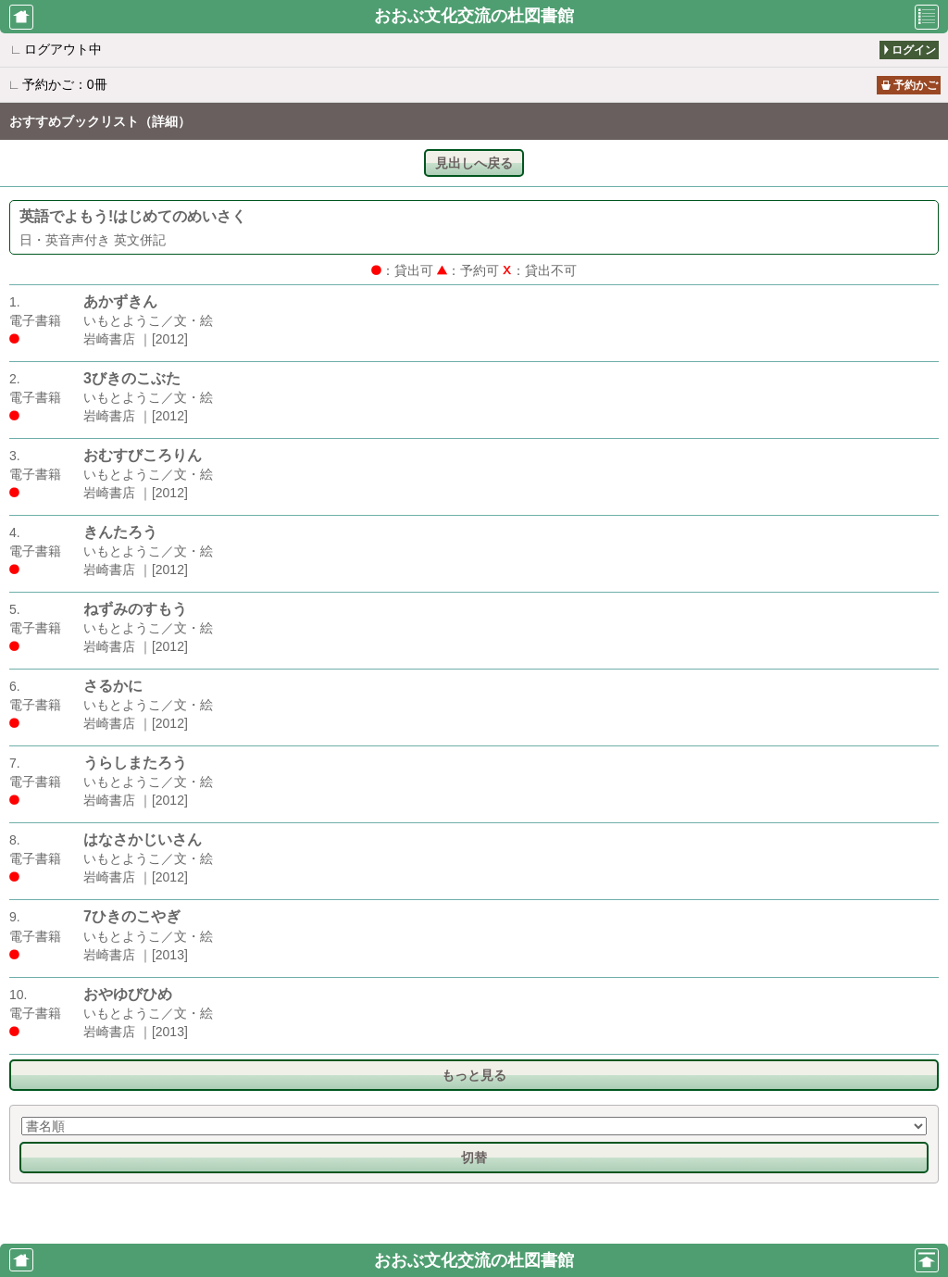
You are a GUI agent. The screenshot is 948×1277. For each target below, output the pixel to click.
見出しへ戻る (474, 163)
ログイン (914, 50)
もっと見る (474, 1075)
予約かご (915, 85)
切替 (474, 1157)
